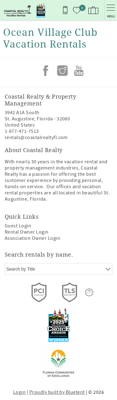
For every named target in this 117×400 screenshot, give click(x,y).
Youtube (79, 70)
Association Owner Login (32, 238)
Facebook (45, 70)
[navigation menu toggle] (111, 10)
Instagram (62, 70)
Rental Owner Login (27, 232)
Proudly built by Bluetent (57, 392)
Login (19, 392)
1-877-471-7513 (22, 131)
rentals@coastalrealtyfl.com (36, 137)
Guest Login (18, 226)
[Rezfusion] (89, 292)
